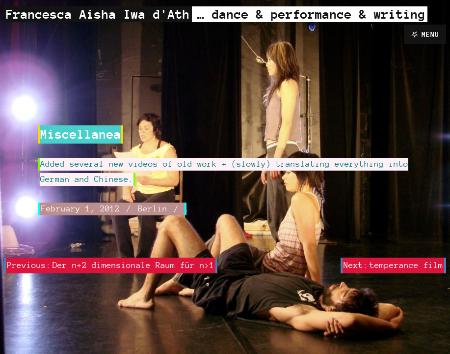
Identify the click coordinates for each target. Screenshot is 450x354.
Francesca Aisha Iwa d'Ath (98, 14)
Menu (430, 34)
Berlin (152, 208)
